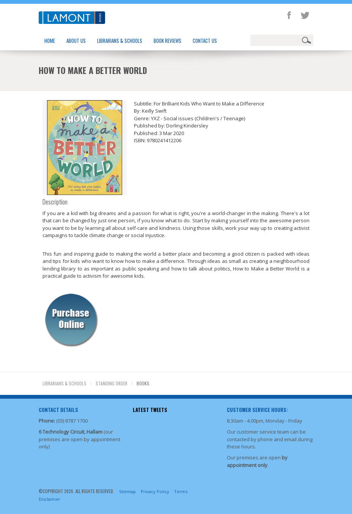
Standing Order (111, 383)
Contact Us (205, 40)
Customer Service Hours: (257, 409)
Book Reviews (167, 40)
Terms (180, 491)
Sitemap (127, 491)
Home (49, 40)
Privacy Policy (155, 491)
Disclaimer (49, 499)
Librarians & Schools (119, 40)
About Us (76, 40)
